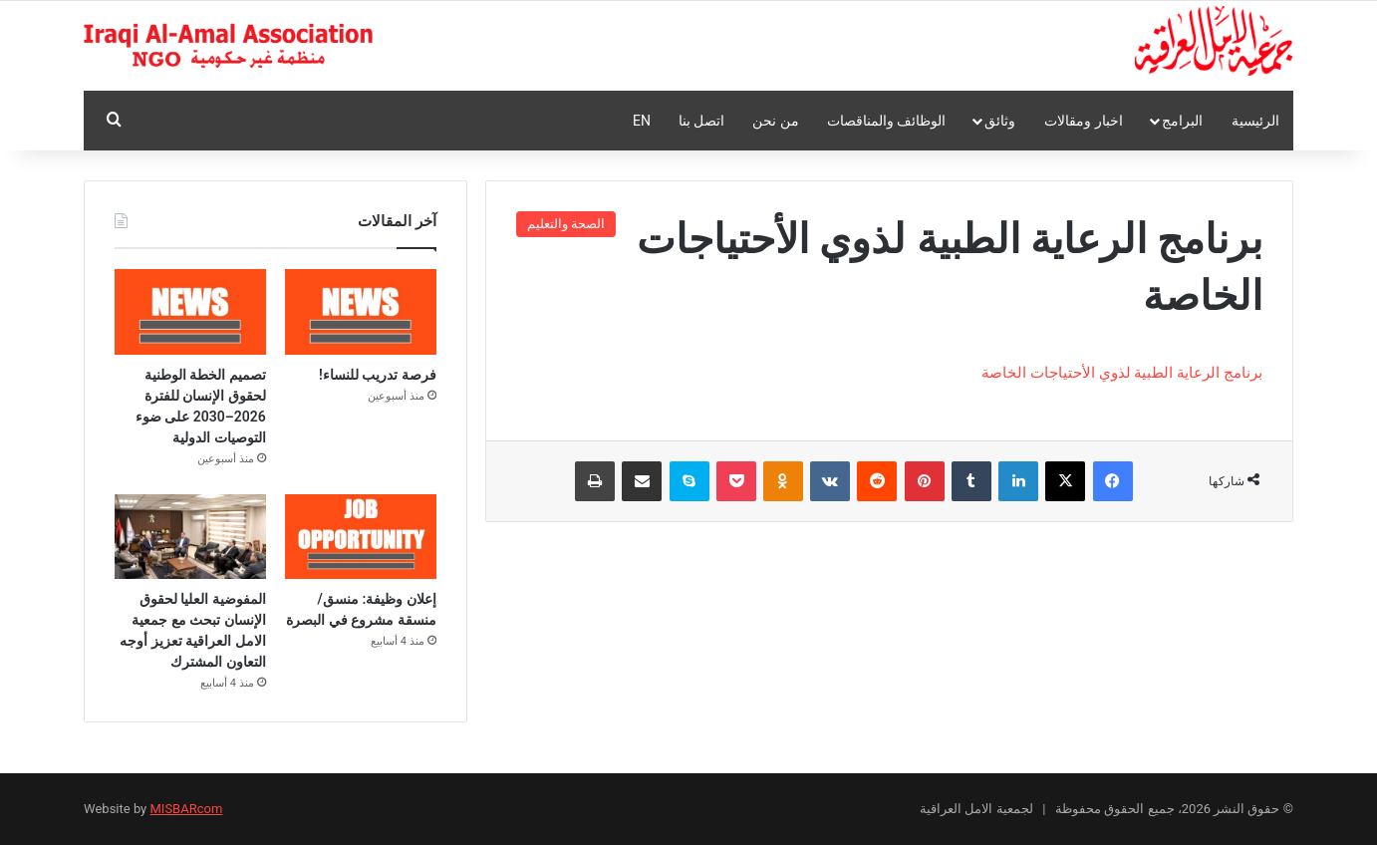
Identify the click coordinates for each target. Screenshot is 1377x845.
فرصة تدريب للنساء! (377, 375)
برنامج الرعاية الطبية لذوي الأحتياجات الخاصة (1121, 373)
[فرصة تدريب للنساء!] (360, 312)
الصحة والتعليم (566, 223)
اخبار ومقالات (1083, 121)
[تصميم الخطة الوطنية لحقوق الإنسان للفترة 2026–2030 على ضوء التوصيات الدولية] (190, 312)
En (642, 121)
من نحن (775, 121)
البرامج (1182, 121)
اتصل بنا (701, 121)
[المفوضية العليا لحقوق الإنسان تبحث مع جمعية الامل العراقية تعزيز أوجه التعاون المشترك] (190, 537)
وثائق (999, 121)
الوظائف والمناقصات (886, 121)
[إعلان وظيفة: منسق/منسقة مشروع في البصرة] (360, 537)
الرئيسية (1255, 121)
